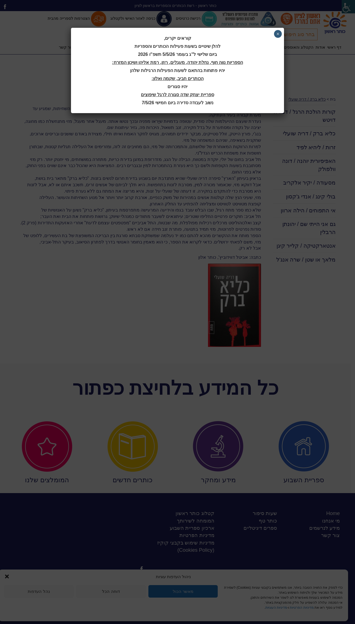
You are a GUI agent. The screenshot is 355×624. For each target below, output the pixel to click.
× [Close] (277, 34)
